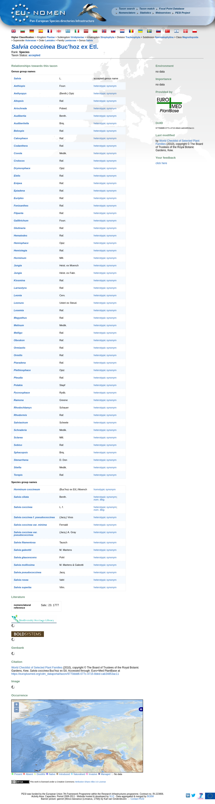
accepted (34, 55)
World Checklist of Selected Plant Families (36, 667)
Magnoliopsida (190, 37)
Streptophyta (107, 37)
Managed (105, 774)
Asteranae (30, 40)
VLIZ (111, 796)
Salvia (89, 40)
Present (18, 774)
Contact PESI (137, 799)
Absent (29, 774)
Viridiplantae (77, 37)
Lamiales (50, 40)
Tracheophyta (132, 37)
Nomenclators (127, 12)
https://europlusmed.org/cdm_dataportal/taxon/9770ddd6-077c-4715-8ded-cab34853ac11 (65, 673)
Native (52, 774)
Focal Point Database (171, 8)
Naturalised (79, 774)
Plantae (51, 37)
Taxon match (147, 8)
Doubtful (41, 774)
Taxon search (127, 8)
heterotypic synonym (105, 86)
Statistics (145, 12)
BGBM (150, 796)
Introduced (64, 774)
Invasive (93, 774)
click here (161, 163)
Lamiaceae (70, 40)
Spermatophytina (164, 37)
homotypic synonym (105, 489)
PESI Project (182, 12)
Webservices (163, 12)
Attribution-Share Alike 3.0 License (90, 782)
